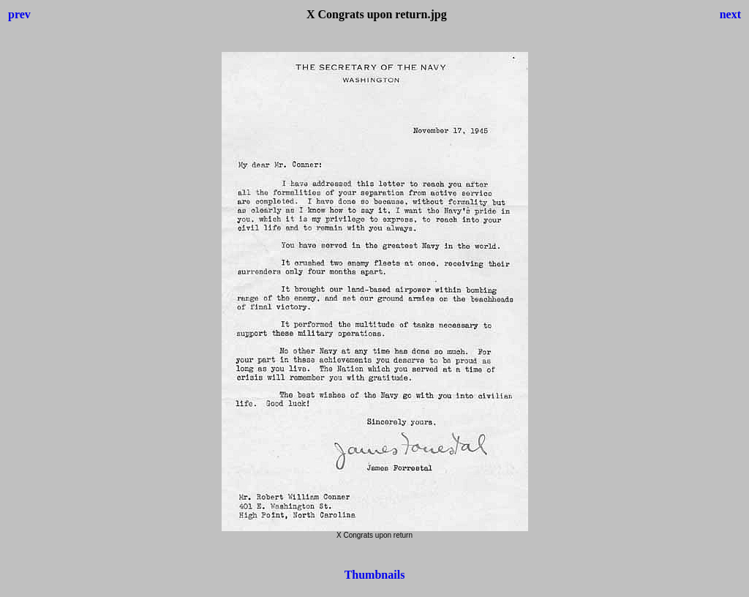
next (730, 14)
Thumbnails (375, 574)
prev (19, 14)
